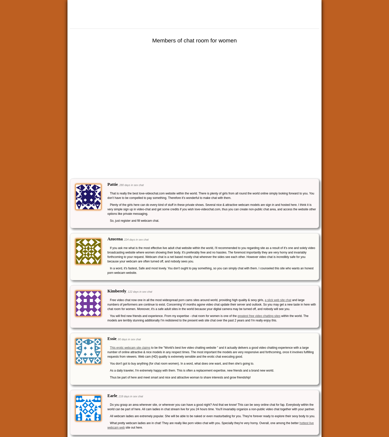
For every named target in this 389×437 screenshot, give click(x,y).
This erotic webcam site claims (130, 347)
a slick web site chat (278, 300)
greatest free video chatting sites (258, 316)
